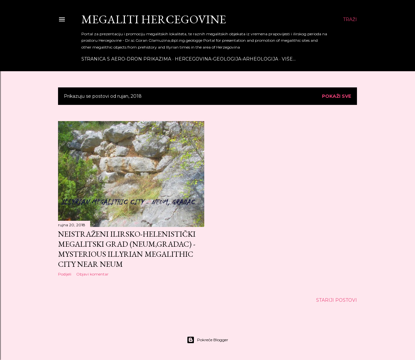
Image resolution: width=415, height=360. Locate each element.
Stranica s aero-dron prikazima (126, 59)
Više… (289, 59)
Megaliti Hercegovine (153, 19)
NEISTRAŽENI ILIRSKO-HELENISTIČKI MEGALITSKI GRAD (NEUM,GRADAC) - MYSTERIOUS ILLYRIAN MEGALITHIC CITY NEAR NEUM (127, 249)
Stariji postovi (336, 300)
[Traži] (350, 19)
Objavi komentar (92, 274)
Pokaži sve (336, 96)
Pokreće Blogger (207, 340)
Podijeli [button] (64, 274)
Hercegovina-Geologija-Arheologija (226, 59)
